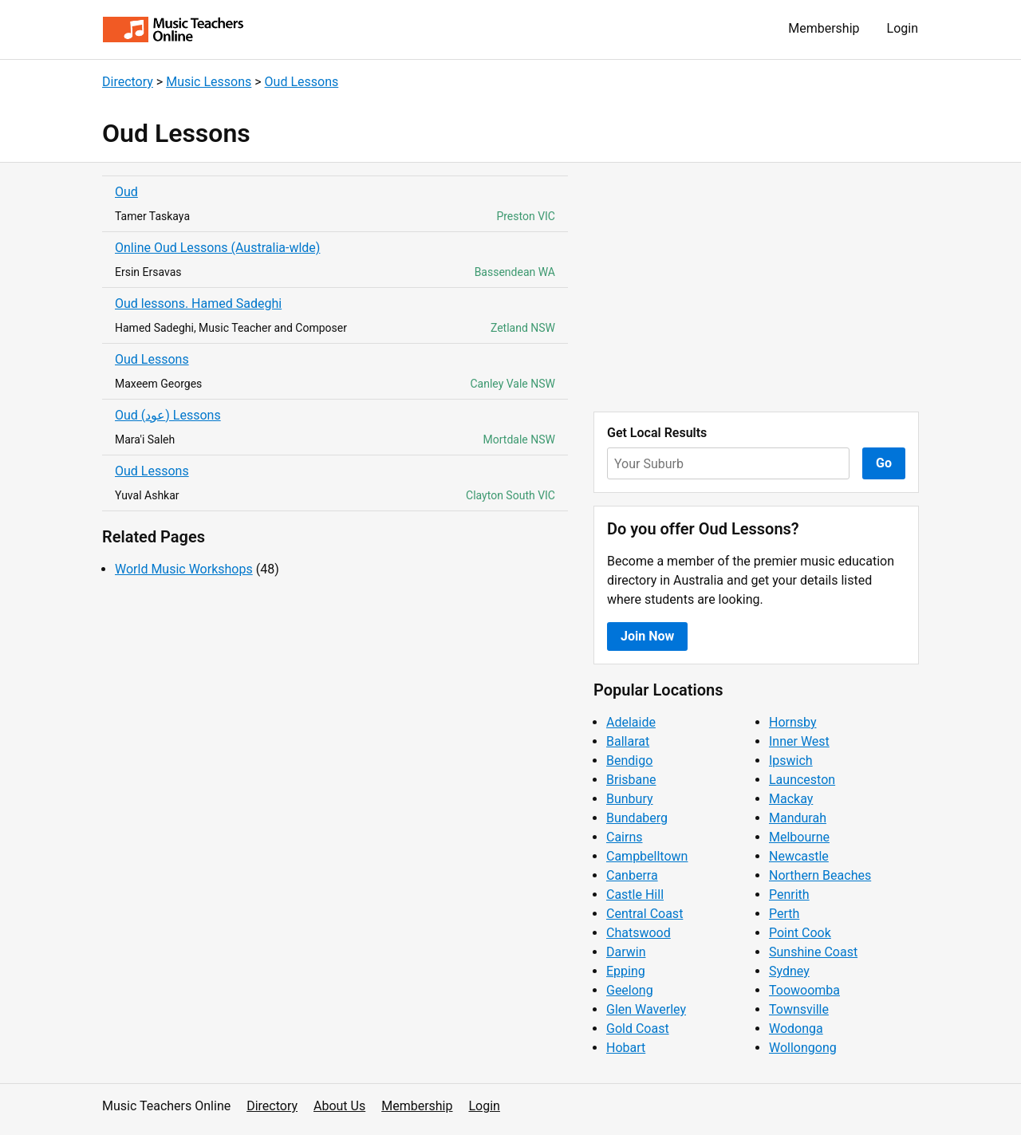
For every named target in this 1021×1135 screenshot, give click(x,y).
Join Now (647, 636)
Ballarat (627, 741)
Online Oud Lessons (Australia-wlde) (217, 247)
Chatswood (638, 932)
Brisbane (631, 779)
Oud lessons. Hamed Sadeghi (198, 303)
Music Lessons (208, 81)
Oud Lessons (302, 81)
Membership (823, 28)
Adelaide (631, 722)
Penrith (789, 894)
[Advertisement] (756, 287)
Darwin (626, 952)
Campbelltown (647, 856)
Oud (126, 191)
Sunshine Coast (813, 952)
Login (902, 28)
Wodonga (796, 1028)
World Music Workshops (184, 569)
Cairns (624, 837)
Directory (127, 81)
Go (884, 463)
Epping (625, 971)
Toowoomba (804, 990)
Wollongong (803, 1047)
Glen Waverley (646, 1009)
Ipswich (791, 760)
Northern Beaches (820, 875)
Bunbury (629, 798)
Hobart (625, 1047)
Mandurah (797, 818)
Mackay (791, 798)
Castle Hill (635, 894)
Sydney (789, 971)
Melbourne (799, 837)
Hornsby (793, 722)
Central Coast (644, 913)
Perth (784, 913)
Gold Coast (637, 1028)
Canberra (632, 875)
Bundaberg (637, 818)
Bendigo (629, 760)
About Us (339, 1105)
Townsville (799, 1009)
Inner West (799, 741)
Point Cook (800, 932)
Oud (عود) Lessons (168, 415)
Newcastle (799, 856)
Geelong (629, 990)
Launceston (802, 779)
